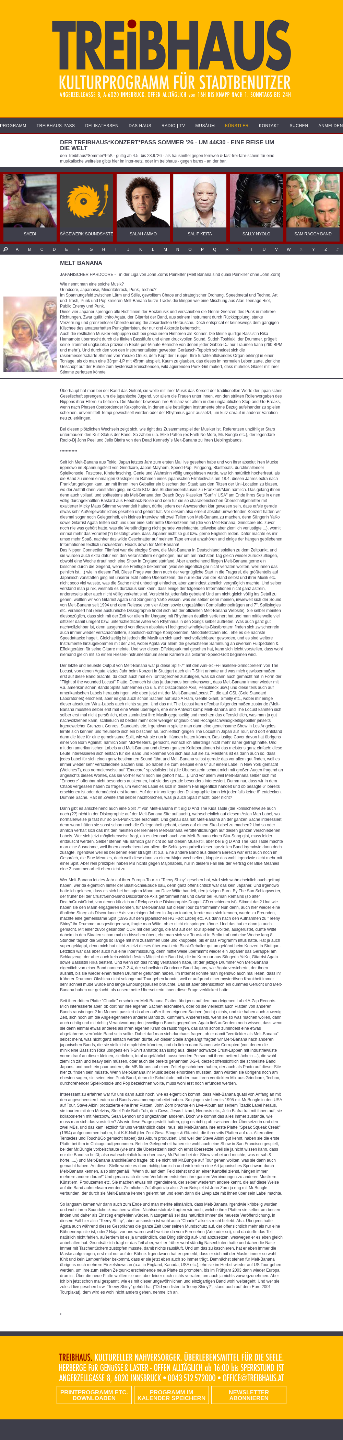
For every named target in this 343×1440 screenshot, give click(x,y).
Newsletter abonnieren (249, 1395)
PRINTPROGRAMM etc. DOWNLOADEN (94, 1395)
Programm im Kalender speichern (171, 1395)
